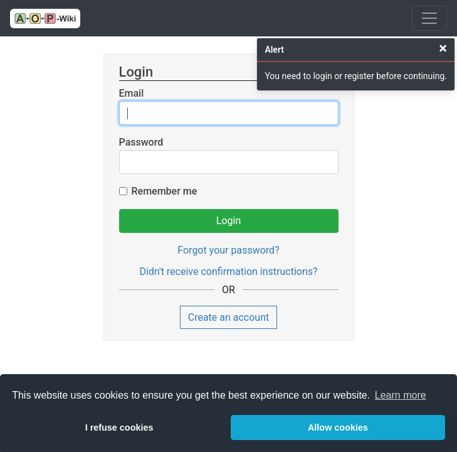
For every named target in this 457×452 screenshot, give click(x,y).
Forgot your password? (228, 250)
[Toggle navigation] (429, 18)
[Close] (443, 48)
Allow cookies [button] (338, 427)
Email (131, 93)
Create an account (229, 317)
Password (141, 142)
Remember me (164, 191)
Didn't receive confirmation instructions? (228, 271)
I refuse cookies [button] (119, 427)
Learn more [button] (400, 395)
